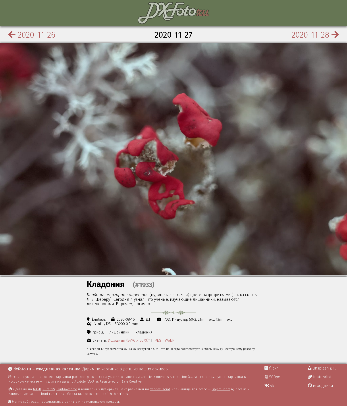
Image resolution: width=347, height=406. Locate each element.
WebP (169, 340)
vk (269, 385)
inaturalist (320, 377)
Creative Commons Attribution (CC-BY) (170, 377)
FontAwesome (66, 389)
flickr (271, 368)
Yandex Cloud (160, 389)
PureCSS (48, 389)
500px (272, 377)
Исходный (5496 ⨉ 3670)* (129, 340)
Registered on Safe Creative (121, 381)
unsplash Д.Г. (322, 368)
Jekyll (37, 389)
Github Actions (116, 394)
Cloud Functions (51, 394)
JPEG (157, 340)
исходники (320, 385)
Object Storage (223, 389)
